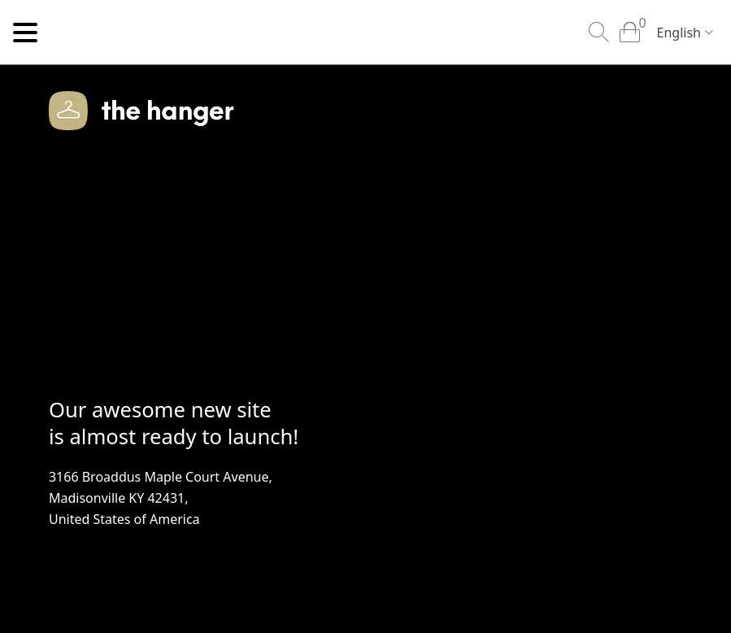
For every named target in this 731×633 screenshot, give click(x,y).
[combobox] (681, 33)
